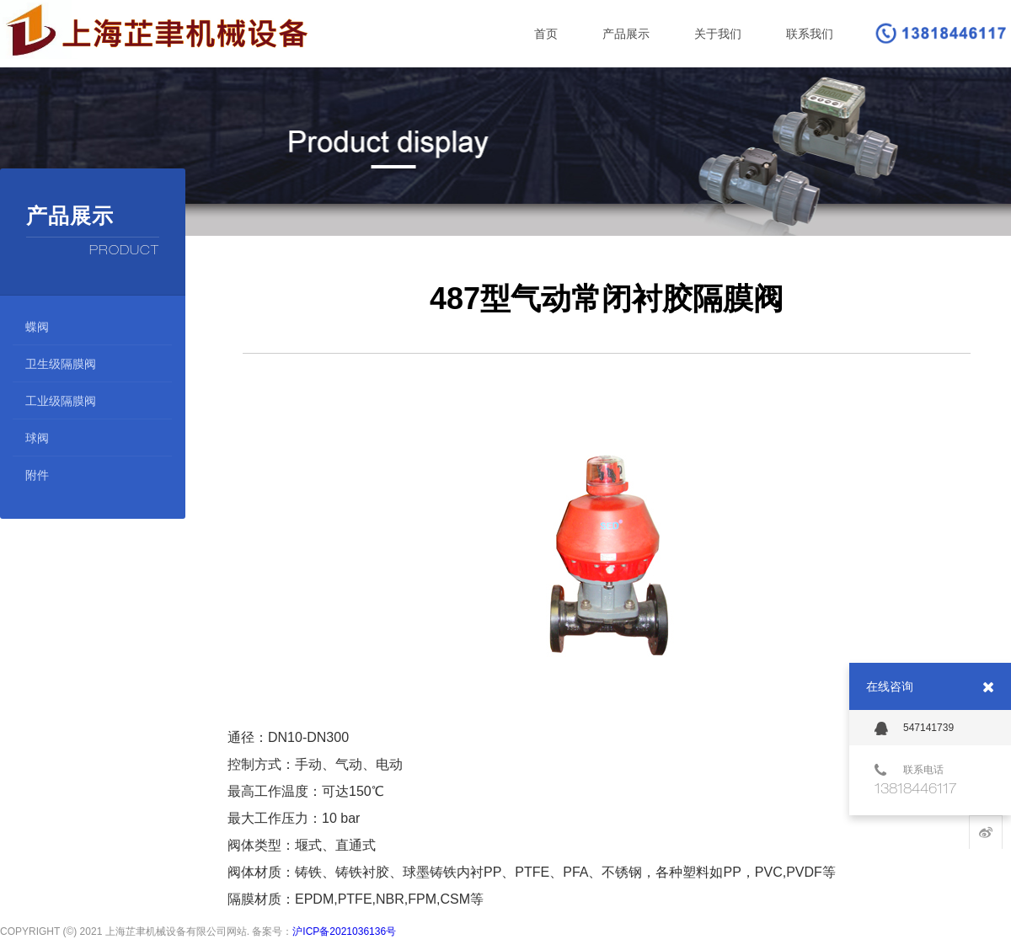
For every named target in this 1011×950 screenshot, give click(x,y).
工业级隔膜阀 (60, 401)
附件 (37, 475)
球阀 (37, 438)
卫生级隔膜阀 (60, 364)
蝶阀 (37, 327)
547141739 (914, 728)
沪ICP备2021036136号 (344, 928)
